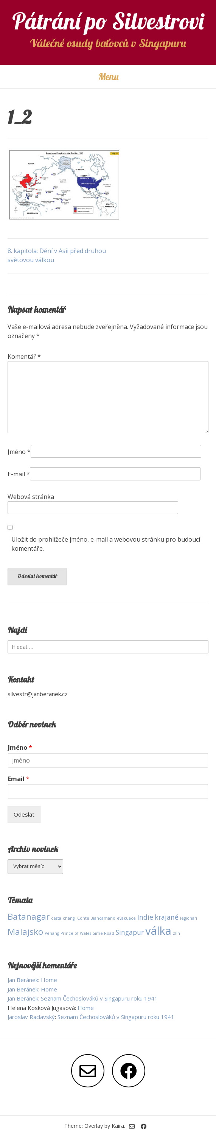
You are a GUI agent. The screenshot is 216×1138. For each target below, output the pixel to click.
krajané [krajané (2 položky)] (167, 917)
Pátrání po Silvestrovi (108, 21)
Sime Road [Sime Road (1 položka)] (103, 933)
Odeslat (24, 814)
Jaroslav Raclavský (31, 1017)
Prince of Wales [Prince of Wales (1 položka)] (76, 933)
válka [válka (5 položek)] (158, 930)
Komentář (24, 356)
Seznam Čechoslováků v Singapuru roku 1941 (99, 998)
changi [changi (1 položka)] (69, 918)
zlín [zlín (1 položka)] (176, 933)
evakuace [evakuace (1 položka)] (126, 918)
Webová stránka (31, 497)
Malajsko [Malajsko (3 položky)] (25, 931)
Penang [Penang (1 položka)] (52, 933)
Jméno (19, 452)
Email (19, 779)
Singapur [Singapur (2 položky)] (130, 932)
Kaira (118, 1125)
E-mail (19, 474)
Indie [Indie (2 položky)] (145, 917)
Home (49, 980)
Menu (108, 76)
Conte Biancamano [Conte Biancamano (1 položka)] (96, 918)
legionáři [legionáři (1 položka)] (188, 918)
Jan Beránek (23, 980)
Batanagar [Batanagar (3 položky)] (29, 916)
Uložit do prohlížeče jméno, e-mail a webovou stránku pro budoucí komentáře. (105, 544)
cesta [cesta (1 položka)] (56, 918)
